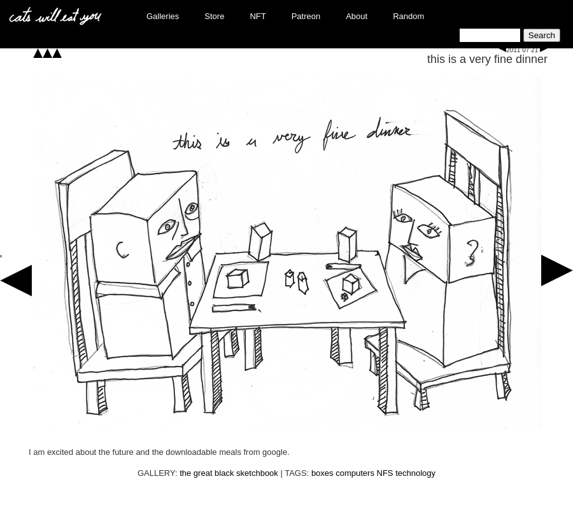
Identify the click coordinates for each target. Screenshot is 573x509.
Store (214, 16)
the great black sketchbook (229, 473)
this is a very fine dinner (487, 59)
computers (355, 473)
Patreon (306, 16)
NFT (257, 16)
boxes (322, 473)
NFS (385, 473)
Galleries (162, 16)
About (356, 16)
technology (415, 473)
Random (408, 16)
